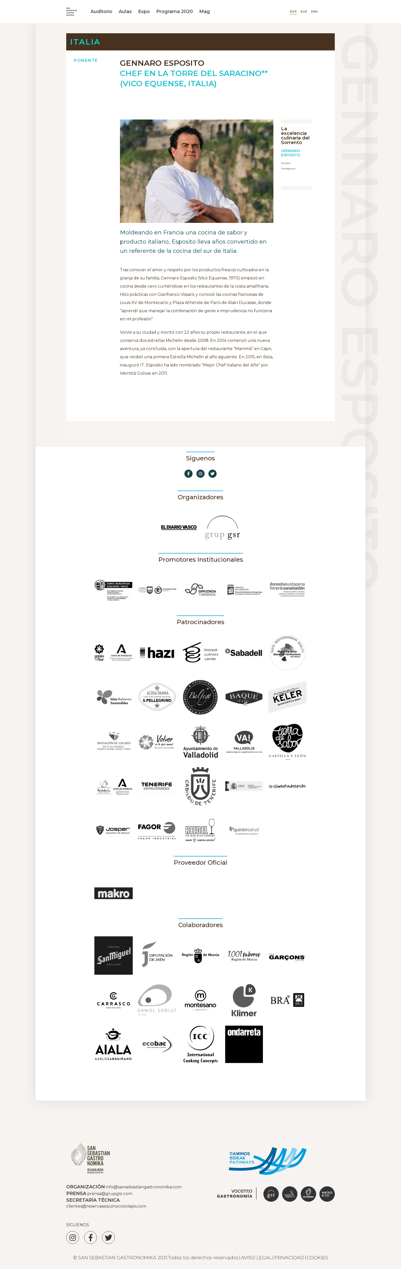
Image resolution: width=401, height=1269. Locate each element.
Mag (204, 11)
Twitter (286, 163)
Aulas (125, 11)
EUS (304, 11)
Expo (144, 11)
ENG (314, 11)
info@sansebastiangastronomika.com (144, 1187)
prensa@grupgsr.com (109, 1193)
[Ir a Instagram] (200, 474)
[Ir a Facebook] (188, 474)
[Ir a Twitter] (212, 474)
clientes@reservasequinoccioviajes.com (106, 1206)
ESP (293, 11)
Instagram (288, 168)
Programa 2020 (174, 11)
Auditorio (101, 11)
